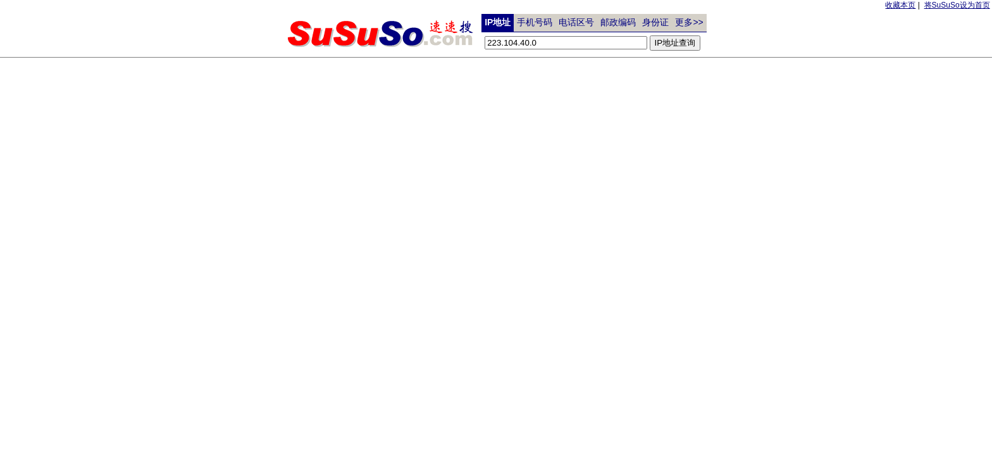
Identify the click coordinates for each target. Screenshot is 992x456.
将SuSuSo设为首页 (957, 5)
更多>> (689, 22)
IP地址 (498, 22)
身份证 (655, 22)
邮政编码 (618, 22)
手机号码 (534, 22)
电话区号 (576, 22)
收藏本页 (900, 5)
